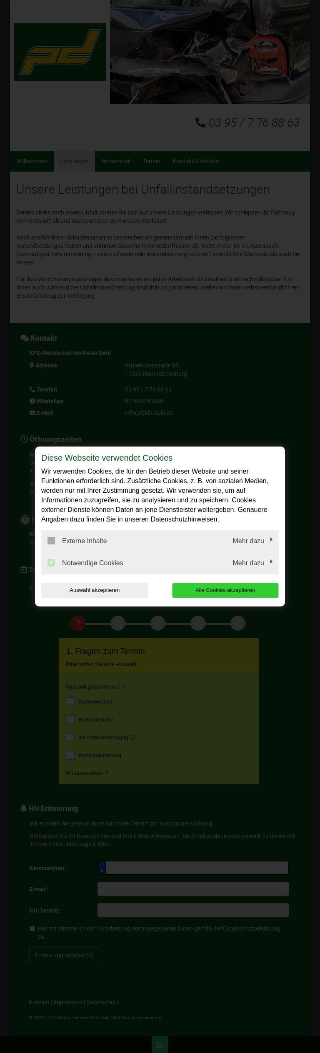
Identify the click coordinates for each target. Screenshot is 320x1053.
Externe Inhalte (77, 540)
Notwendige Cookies (85, 562)
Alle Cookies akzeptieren (225, 590)
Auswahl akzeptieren (95, 590)
